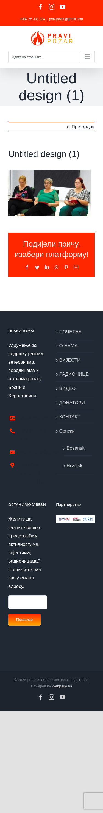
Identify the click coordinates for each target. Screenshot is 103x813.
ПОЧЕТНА (70, 331)
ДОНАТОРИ (72, 402)
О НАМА (68, 346)
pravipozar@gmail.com (66, 19)
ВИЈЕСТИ (70, 360)
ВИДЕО (67, 388)
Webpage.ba (62, 686)
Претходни (83, 126)
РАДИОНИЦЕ (74, 374)
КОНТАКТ (69, 416)
